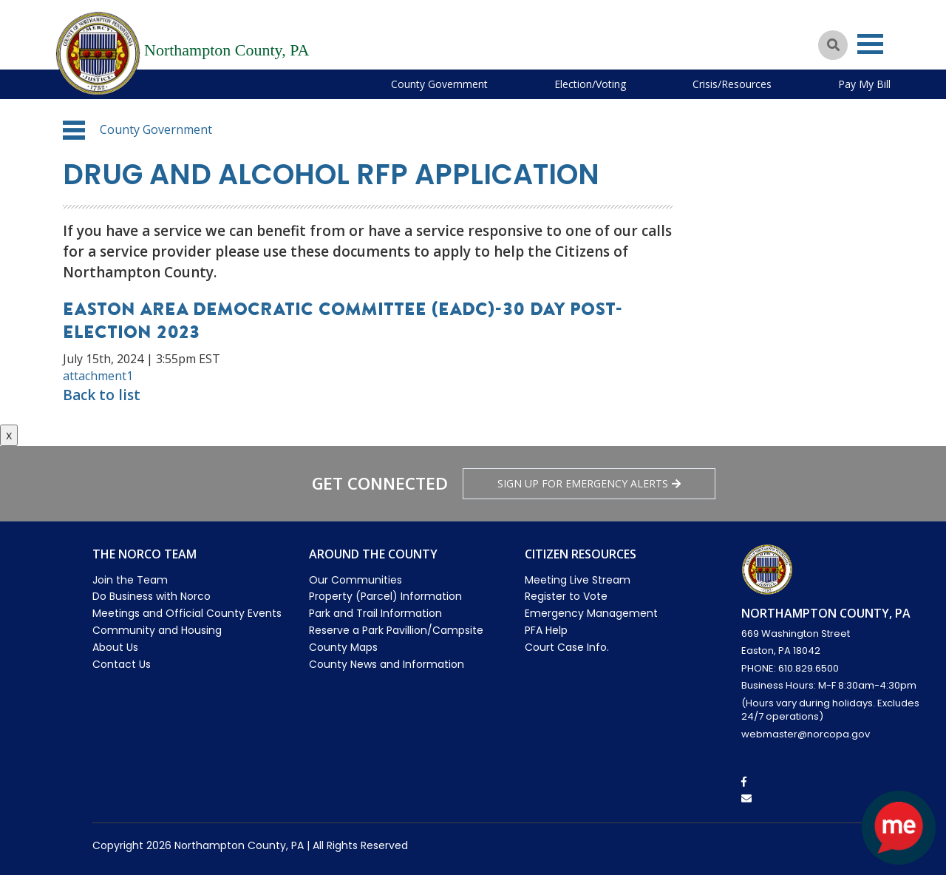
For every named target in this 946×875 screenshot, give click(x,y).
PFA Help (546, 630)
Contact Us (121, 664)
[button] (74, 130)
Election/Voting (590, 84)
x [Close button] (9, 435)
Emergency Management (591, 613)
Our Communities (355, 579)
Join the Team (130, 579)
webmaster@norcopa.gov (805, 734)
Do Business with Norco (151, 596)
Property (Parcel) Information (385, 596)
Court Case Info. (567, 647)
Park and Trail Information (375, 613)
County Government (439, 84)
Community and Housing (157, 630)
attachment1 (98, 376)
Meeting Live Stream (577, 579)
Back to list (101, 395)
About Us (115, 647)
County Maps (343, 647)
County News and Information (386, 664)
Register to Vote (566, 596)
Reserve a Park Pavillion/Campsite (396, 630)
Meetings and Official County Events (187, 613)
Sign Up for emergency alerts (589, 483)
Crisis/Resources (732, 84)
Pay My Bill (864, 84)
